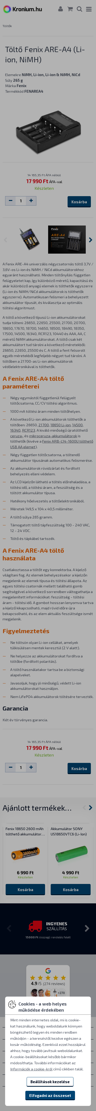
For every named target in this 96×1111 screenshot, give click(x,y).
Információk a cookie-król (31, 1069)
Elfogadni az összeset (50, 1095)
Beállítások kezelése (50, 1081)
